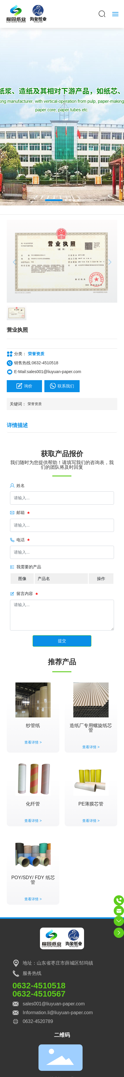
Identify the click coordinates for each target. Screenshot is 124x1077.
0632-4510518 (39, 985)
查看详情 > (32, 742)
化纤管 (33, 803)
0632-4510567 (39, 993)
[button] (54, 200)
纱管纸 (33, 725)
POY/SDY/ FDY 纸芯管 (33, 880)
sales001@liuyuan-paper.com (54, 1003)
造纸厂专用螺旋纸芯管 (91, 728)
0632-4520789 (38, 1021)
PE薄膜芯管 (90, 803)
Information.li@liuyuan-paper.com (58, 1012)
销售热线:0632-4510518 (36, 362)
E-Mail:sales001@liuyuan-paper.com (47, 371)
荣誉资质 (36, 353)
